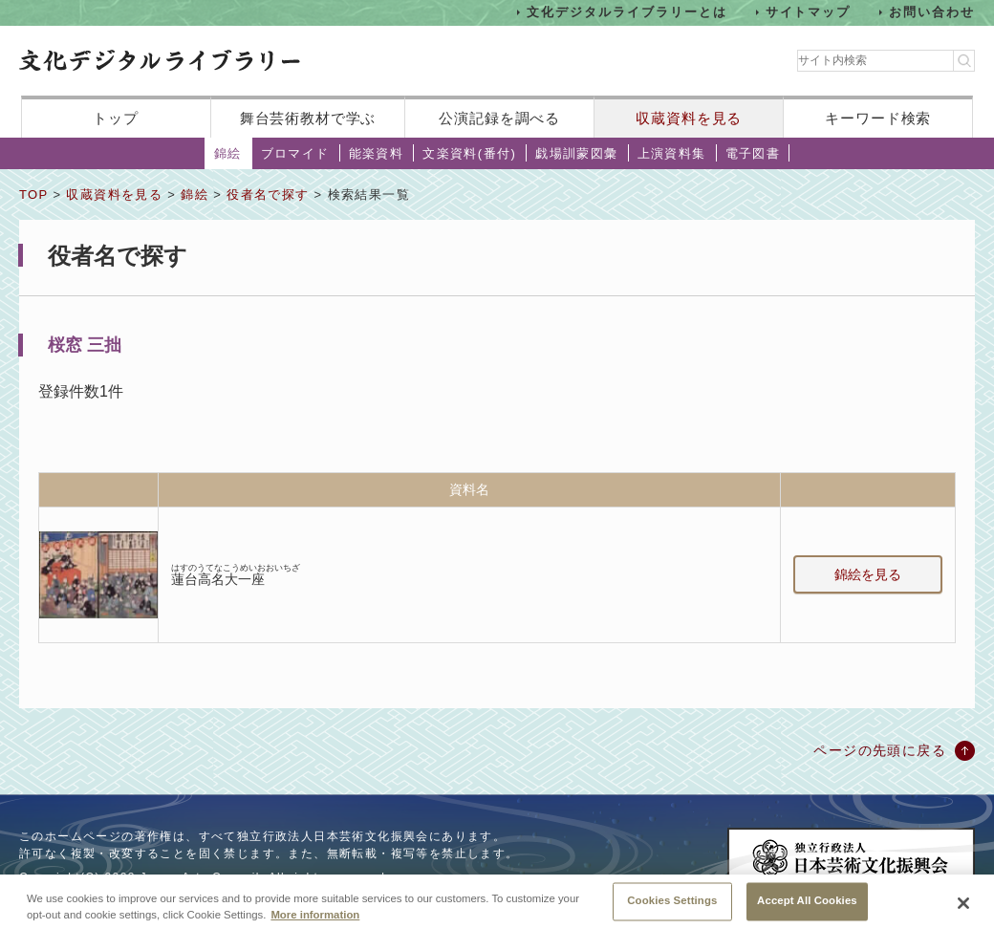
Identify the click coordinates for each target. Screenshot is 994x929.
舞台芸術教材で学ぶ (308, 118)
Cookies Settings (672, 908)
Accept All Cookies (807, 908)
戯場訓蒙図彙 (576, 153)
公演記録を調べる (499, 118)
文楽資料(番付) (469, 153)
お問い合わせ (932, 12)
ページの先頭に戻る (879, 750)
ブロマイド (295, 153)
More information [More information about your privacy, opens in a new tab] (314, 922)
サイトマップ (809, 12)
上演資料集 (671, 153)
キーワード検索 (878, 118)
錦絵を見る (867, 574)
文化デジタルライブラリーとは (626, 12)
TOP (33, 194)
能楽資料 (376, 153)
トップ (116, 118)
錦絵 (228, 153)
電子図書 (753, 153)
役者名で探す (268, 194)
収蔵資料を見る (689, 118)
